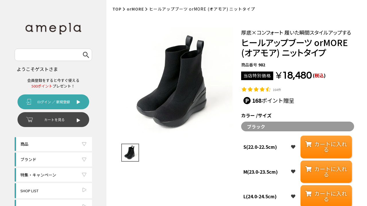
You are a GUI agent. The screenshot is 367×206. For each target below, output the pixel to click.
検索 (86, 55)
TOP (117, 9)
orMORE (135, 9)
